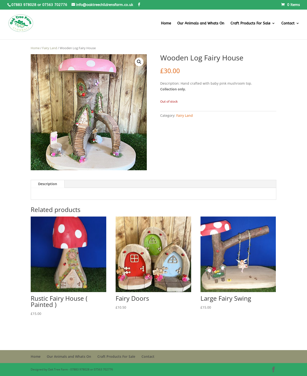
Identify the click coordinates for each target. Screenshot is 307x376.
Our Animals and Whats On (200, 23)
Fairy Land (49, 48)
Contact (288, 23)
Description (47, 184)
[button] (139, 62)
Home (166, 23)
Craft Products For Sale (250, 23)
